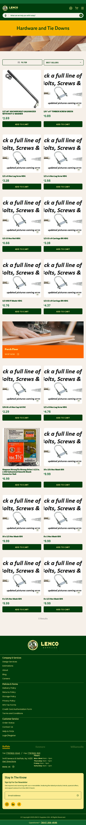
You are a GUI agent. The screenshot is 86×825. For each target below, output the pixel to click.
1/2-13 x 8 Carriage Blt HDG (56, 301)
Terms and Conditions (12, 713)
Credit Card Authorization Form (17, 709)
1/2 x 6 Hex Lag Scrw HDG (14, 176)
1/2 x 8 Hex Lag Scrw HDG (55, 407)
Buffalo (6, 746)
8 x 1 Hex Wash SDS (52, 536)
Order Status (8, 722)
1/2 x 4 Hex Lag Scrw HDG (55, 176)
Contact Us (7, 727)
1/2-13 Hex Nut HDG (11, 238)
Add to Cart (22, 124)
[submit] (79, 795)
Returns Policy (9, 692)
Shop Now (12, 354)
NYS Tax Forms (9, 705)
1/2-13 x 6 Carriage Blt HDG (56, 238)
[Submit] (81, 15)
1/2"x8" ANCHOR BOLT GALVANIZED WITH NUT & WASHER (19, 112)
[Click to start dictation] (6, 15)
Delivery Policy (9, 688)
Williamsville (77, 746)
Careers (6, 678)
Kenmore (40, 746)
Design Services (9, 661)
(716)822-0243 (13, 753)
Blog (4, 674)
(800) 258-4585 (49, 823)
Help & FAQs (8, 731)
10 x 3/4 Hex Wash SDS (54, 469)
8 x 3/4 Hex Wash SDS (12, 599)
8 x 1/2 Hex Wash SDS (53, 599)
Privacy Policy (8, 700)
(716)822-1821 (34, 753)
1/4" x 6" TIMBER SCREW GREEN (58, 111)
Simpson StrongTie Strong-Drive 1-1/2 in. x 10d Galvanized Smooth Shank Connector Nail (21, 471)
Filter (22, 62)
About (5, 670)
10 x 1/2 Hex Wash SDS (12, 536)
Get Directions (9, 761)
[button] (37, 105)
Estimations (7, 665)
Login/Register (9, 735)
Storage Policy (9, 696)
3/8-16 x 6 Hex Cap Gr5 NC (14, 407)
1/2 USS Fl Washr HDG (12, 301)
